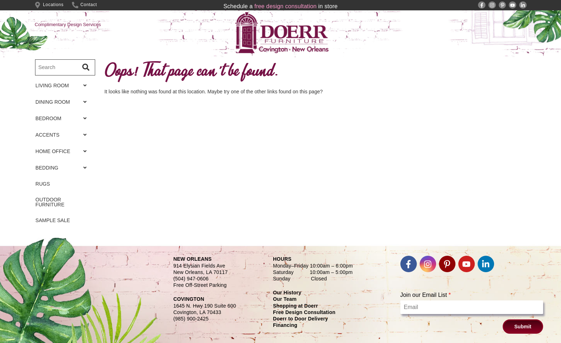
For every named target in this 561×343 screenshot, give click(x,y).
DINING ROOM (63, 101)
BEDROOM (63, 118)
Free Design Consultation (304, 312)
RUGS (42, 184)
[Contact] (75, 5)
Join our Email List (425, 295)
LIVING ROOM (63, 85)
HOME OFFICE (63, 151)
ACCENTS (63, 134)
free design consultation (285, 6)
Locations (53, 4)
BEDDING (63, 167)
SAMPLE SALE (52, 220)
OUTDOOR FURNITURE (49, 202)
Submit (522, 326)
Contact (89, 4)
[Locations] (37, 5)
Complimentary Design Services (68, 24)
